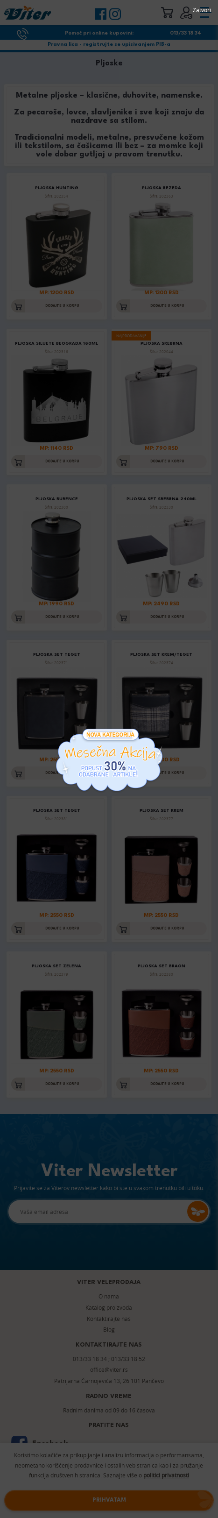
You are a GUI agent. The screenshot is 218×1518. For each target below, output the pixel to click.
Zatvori (202, 10)
